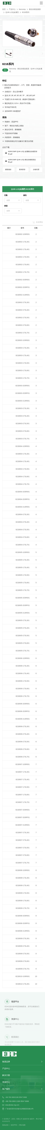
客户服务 (6, 1089)
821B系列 (25, 12)
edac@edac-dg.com (12, 1105)
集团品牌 (6, 1062)
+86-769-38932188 (11, 1097)
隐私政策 (5, 1125)
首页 (4, 9)
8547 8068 (23, 1097)
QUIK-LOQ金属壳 (12, 12)
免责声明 (14, 1125)
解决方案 (6, 1075)
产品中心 (12, 9)
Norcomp (22, 9)
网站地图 (22, 1125)
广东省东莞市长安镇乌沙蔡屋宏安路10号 (19, 1109)
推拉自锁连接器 (35, 9)
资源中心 (6, 1082)
